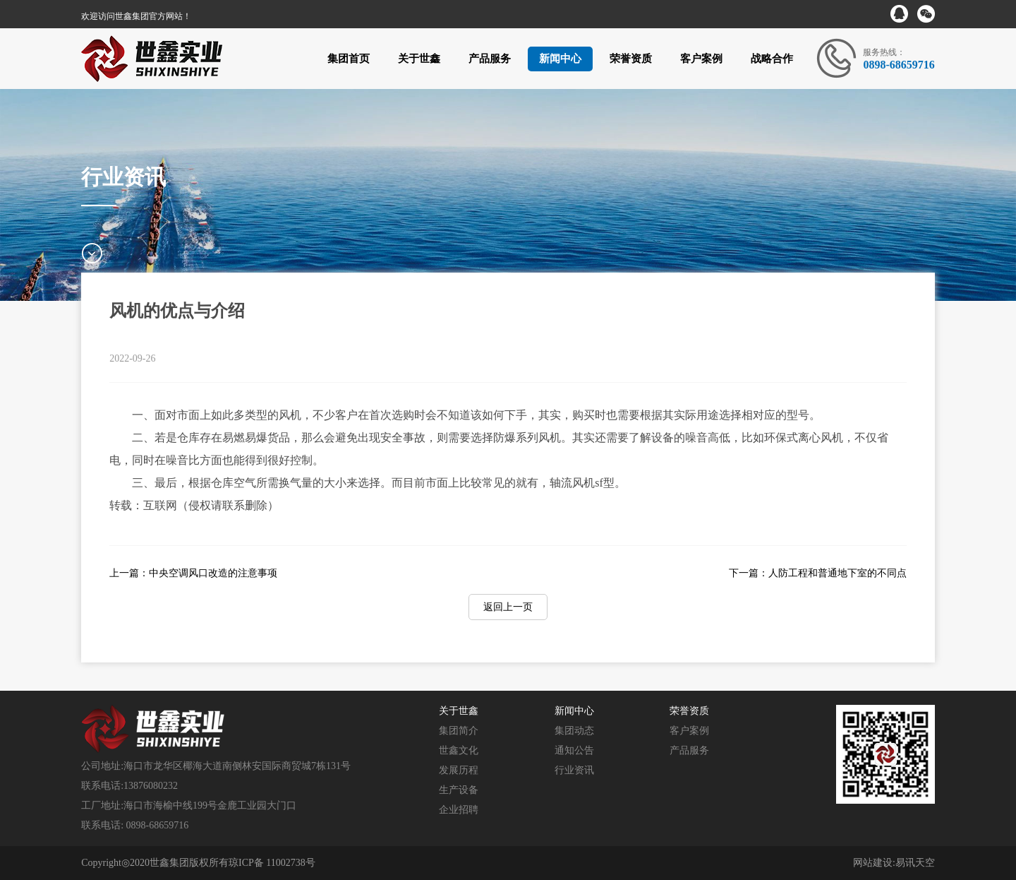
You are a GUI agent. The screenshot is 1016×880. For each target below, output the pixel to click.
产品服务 (489, 58)
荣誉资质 (631, 58)
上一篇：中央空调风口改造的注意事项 (193, 573)
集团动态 (574, 730)
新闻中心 (560, 58)
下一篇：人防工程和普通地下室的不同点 (818, 573)
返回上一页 (508, 607)
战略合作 (772, 58)
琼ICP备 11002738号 (272, 862)
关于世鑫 (419, 58)
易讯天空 (915, 862)
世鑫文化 (458, 750)
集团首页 (348, 58)
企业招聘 (458, 809)
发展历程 (458, 770)
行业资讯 (574, 770)
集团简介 (458, 730)
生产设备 (458, 790)
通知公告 (574, 750)
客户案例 (701, 58)
